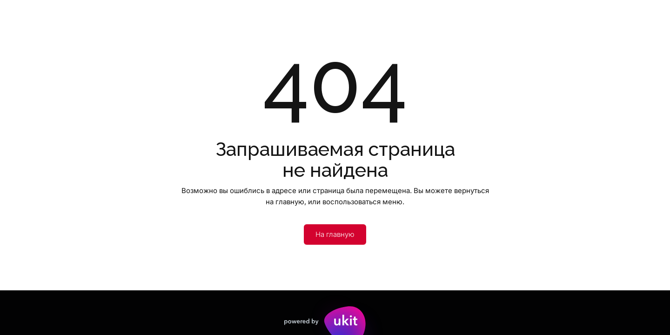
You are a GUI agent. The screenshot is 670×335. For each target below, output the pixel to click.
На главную (335, 234)
